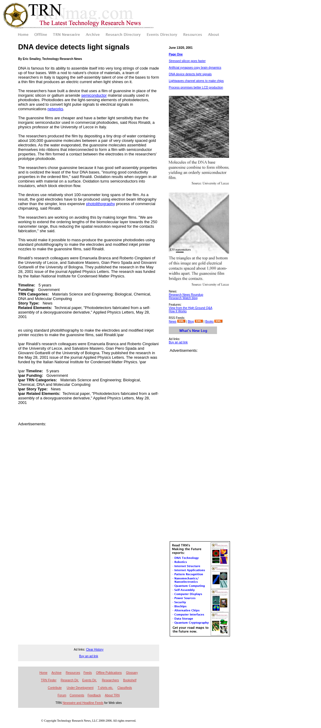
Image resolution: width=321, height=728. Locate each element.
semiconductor (94, 95)
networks (55, 109)
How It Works (178, 311)
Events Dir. (89, 680)
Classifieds (125, 687)
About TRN (112, 695)
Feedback (94, 695)
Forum (62, 695)
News (172, 321)
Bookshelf (130, 680)
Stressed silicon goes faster (187, 61)
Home (43, 672)
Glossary (132, 672)
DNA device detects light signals (190, 74)
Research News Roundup (186, 294)
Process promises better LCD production (196, 87)
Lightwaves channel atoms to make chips (196, 81)
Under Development (80, 687)
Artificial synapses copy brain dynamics (195, 67)
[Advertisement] (88, 435)
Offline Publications (109, 672)
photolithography (100, 204)
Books (209, 321)
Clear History (94, 649)
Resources (73, 672)
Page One (176, 54)
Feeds (87, 672)
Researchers (110, 680)
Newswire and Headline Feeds (82, 703)
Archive (56, 672)
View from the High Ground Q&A (190, 308)
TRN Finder (49, 680)
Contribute (54, 687)
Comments (77, 695)
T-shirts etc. (105, 687)
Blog (191, 321)
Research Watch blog (183, 298)
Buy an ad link (178, 342)
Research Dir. (70, 680)
